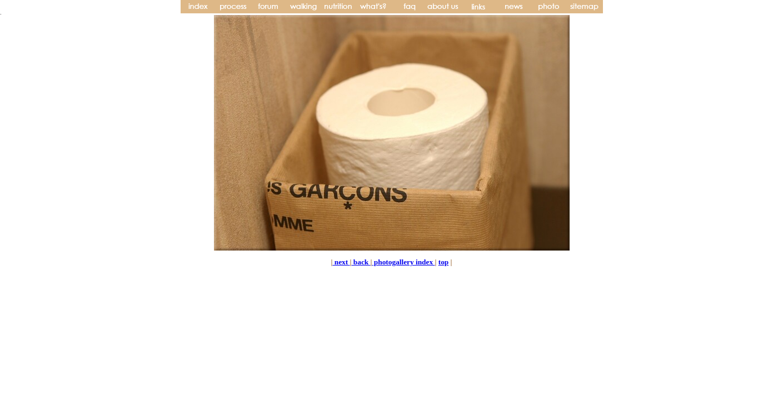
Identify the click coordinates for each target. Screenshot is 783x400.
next (341, 262)
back (360, 262)
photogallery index (403, 262)
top (443, 262)
